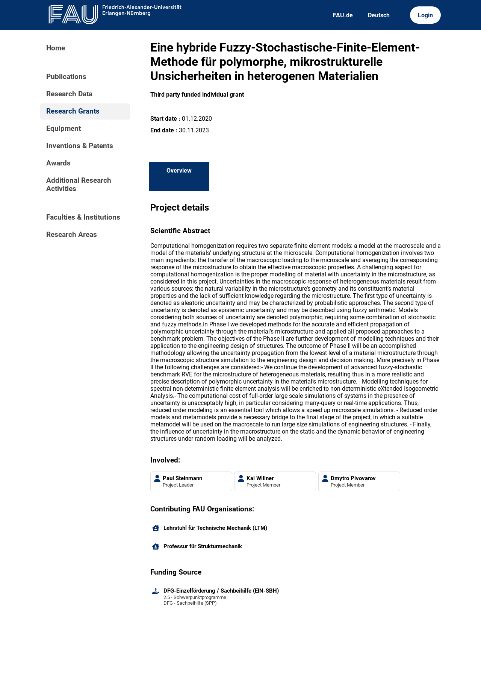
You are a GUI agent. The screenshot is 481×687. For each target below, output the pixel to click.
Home (55, 48)
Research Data (69, 94)
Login (425, 15)
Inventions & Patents (79, 146)
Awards (58, 163)
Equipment (63, 128)
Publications (66, 77)
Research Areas (71, 235)
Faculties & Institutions (83, 217)
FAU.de (343, 15)
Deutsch (379, 15)
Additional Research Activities (78, 184)
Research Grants (73, 111)
